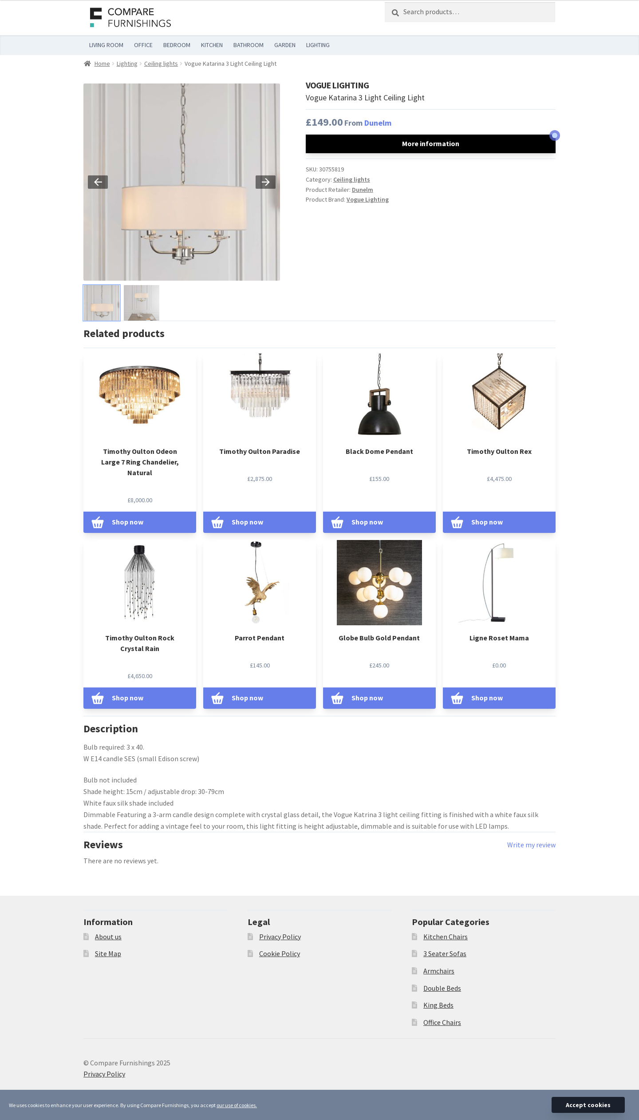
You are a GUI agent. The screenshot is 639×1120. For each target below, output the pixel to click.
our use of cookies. (237, 1105)
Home (102, 64)
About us (108, 936)
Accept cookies (588, 1105)
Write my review (531, 844)
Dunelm (377, 123)
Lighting (127, 64)
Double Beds (442, 988)
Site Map (108, 953)
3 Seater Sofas (444, 953)
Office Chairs (442, 1022)
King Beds (438, 1005)
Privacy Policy (280, 936)
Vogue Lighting (368, 199)
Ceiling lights (161, 64)
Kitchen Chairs (445, 936)
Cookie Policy (279, 953)
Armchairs (438, 970)
